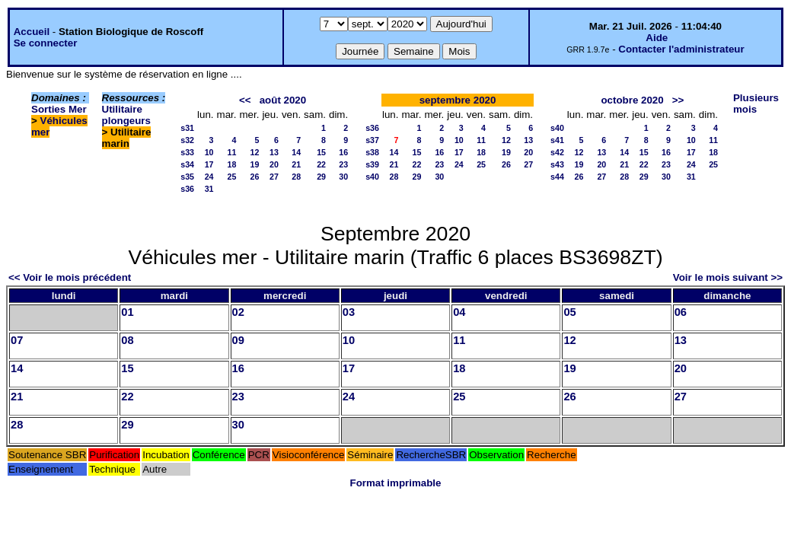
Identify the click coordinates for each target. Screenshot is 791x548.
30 (343, 176)
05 (569, 312)
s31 (187, 127)
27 (274, 176)
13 (274, 152)
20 (274, 164)
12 (255, 152)
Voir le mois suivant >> (728, 277)
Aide (657, 37)
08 (127, 340)
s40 (372, 176)
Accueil (31, 31)
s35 (187, 176)
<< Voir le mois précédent (69, 277)
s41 (557, 140)
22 (321, 164)
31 (209, 188)
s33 (187, 152)
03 (349, 312)
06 (681, 312)
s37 (372, 140)
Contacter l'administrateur (681, 49)
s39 (372, 164)
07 (17, 340)
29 (321, 176)
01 (127, 312)
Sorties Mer (59, 109)
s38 (372, 152)
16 (343, 152)
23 (343, 164)
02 (238, 312)
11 (232, 152)
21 (296, 164)
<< (245, 100)
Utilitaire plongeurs (126, 115)
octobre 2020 (632, 100)
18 (232, 164)
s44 (557, 176)
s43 (557, 164)
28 (296, 176)
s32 (187, 140)
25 (232, 176)
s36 (187, 188)
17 (209, 164)
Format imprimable (396, 483)
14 (296, 152)
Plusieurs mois (756, 103)
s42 (557, 152)
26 (255, 176)
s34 (187, 164)
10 (209, 152)
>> (678, 100)
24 (209, 176)
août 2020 (283, 100)
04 (459, 312)
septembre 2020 (457, 100)
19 (255, 164)
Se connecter (46, 43)
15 (321, 152)
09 (238, 340)
